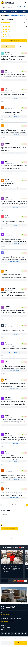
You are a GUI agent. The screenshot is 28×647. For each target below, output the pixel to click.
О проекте (3, 625)
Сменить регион (7, 643)
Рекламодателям (6, 627)
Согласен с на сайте (13, 525)
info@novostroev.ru (5, 614)
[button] (26, 563)
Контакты (3, 629)
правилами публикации (13, 525)
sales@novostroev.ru (5, 621)
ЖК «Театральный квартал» (16, 15)
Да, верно (21, 643)
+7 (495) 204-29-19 (21, 6)
